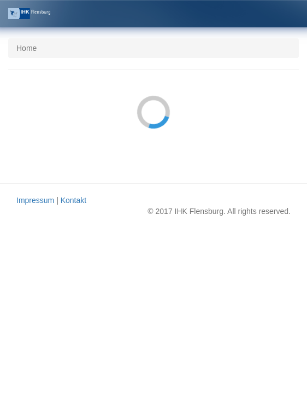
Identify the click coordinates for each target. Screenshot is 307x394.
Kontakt (73, 200)
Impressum (35, 200)
